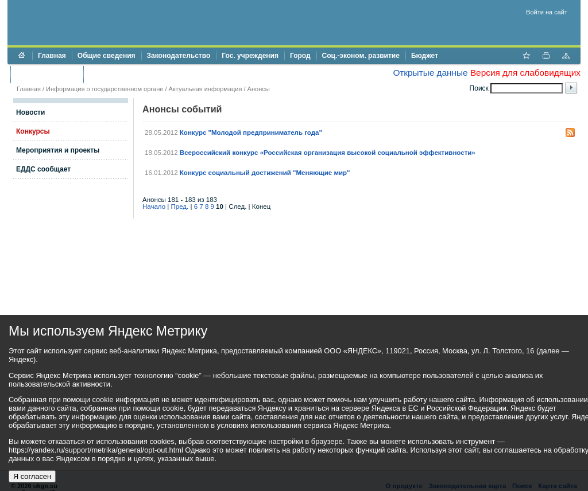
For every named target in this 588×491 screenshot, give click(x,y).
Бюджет (424, 56)
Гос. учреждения (250, 56)
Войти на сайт (546, 12)
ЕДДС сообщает (43, 169)
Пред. (180, 206)
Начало (153, 206)
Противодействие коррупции (138, 74)
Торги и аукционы (47, 74)
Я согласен (32, 476)
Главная (52, 56)
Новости (30, 112)
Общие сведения (107, 56)
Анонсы (258, 88)
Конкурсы (33, 131)
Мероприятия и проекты (57, 150)
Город (300, 56)
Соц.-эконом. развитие (361, 56)
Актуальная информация (205, 88)
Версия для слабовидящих (525, 72)
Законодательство (179, 56)
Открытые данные (430, 72)
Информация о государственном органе (104, 88)
